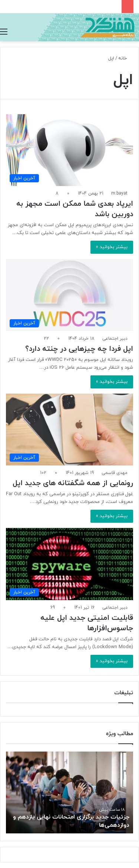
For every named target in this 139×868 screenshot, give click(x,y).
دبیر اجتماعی (115, 339)
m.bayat (119, 193)
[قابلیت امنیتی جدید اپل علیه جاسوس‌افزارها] (69, 564)
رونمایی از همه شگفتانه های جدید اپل (73, 483)
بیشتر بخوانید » (112, 247)
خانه (125, 58)
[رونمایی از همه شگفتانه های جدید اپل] (69, 429)
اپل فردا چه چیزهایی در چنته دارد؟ (79, 349)
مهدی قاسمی (115, 473)
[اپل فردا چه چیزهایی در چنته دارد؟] (69, 295)
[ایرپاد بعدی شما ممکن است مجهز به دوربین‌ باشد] (69, 150)
